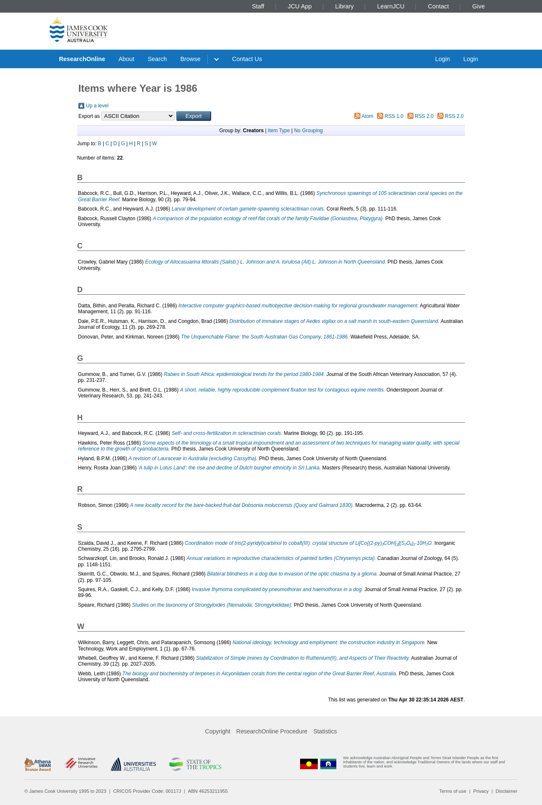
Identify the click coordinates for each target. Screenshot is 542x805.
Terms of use (452, 791)
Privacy (481, 791)
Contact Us (247, 59)
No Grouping (308, 130)
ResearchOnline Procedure (272, 731)
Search (157, 59)
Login (442, 59)
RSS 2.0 (424, 116)
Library (344, 6)
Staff (258, 6)
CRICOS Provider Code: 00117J (147, 791)
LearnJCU (391, 6)
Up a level (97, 106)
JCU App (300, 6)
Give (478, 6)
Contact (438, 6)
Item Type (279, 130)
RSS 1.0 (394, 116)
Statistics (325, 731)
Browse (190, 59)
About (126, 59)
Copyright (218, 731)
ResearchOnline (82, 59)
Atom (367, 116)
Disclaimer (507, 791)
